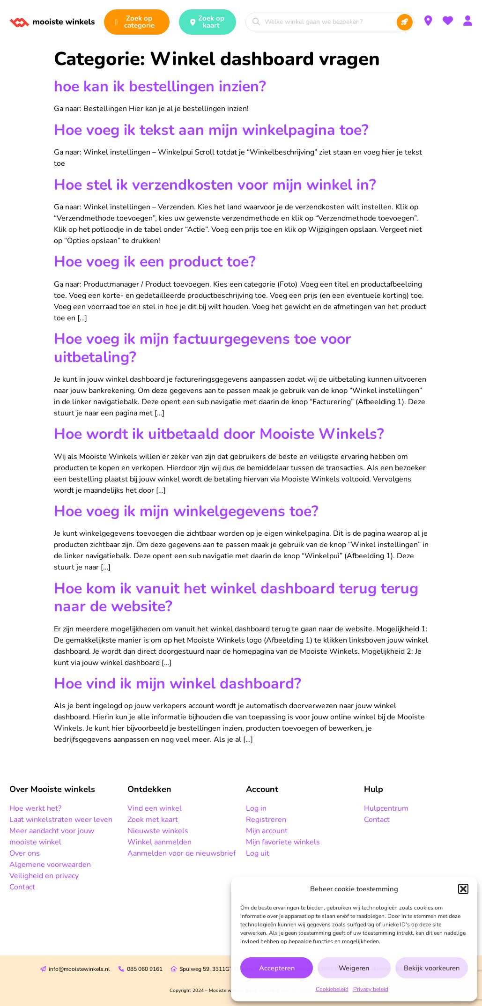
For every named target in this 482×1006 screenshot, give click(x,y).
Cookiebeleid (332, 989)
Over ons (24, 853)
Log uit (257, 853)
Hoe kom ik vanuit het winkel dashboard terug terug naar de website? (236, 597)
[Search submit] (405, 22)
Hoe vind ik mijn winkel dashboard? (177, 683)
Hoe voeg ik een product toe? (155, 262)
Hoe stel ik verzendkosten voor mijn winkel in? (215, 185)
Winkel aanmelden (159, 842)
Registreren (266, 819)
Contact (22, 887)
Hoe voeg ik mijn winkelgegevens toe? (186, 511)
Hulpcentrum (386, 808)
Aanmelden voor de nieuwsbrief (181, 853)
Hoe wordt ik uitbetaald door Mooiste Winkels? (219, 434)
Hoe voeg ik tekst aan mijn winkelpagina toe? (211, 130)
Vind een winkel (154, 808)
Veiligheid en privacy (44, 876)
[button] (463, 889)
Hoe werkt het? (35, 808)
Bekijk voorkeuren (431, 968)
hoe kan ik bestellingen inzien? (160, 86)
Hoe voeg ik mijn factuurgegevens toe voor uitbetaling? (202, 348)
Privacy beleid (370, 989)
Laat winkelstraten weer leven (60, 819)
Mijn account (267, 831)
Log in (256, 808)
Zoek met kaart (152, 819)
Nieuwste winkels (157, 831)
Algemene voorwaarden (50, 864)
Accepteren (277, 968)
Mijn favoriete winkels (283, 842)
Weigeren (354, 968)
